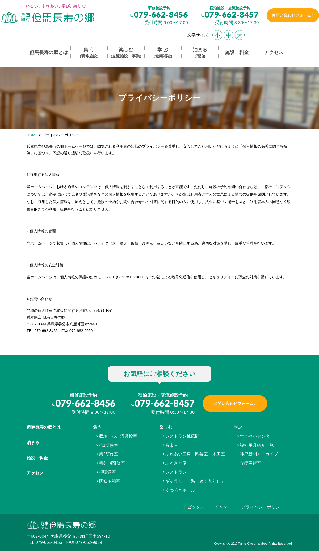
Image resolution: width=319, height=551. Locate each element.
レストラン (176, 472)
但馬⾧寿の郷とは (44, 427)
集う (97, 427)
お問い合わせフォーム (290, 15)
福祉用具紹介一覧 (257, 445)
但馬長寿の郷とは (49, 52)
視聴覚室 (107, 472)
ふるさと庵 (176, 463)
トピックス (193, 507)
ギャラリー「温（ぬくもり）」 (195, 481)
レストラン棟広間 (182, 436)
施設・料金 (237, 52)
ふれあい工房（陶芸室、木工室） (197, 454)
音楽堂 (171, 445)
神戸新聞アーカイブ (259, 454)
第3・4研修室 (112, 463)
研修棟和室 (109, 481)
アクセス (273, 52)
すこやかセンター (257, 436)
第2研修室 (108, 454)
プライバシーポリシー (262, 507)
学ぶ (238, 427)
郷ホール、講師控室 (118, 436)
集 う (89, 53)
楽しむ (126, 53)
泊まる (200, 53)
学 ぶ (163, 53)
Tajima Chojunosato (251, 543)
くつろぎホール (180, 490)
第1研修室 (108, 445)
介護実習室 (250, 463)
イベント (223, 507)
